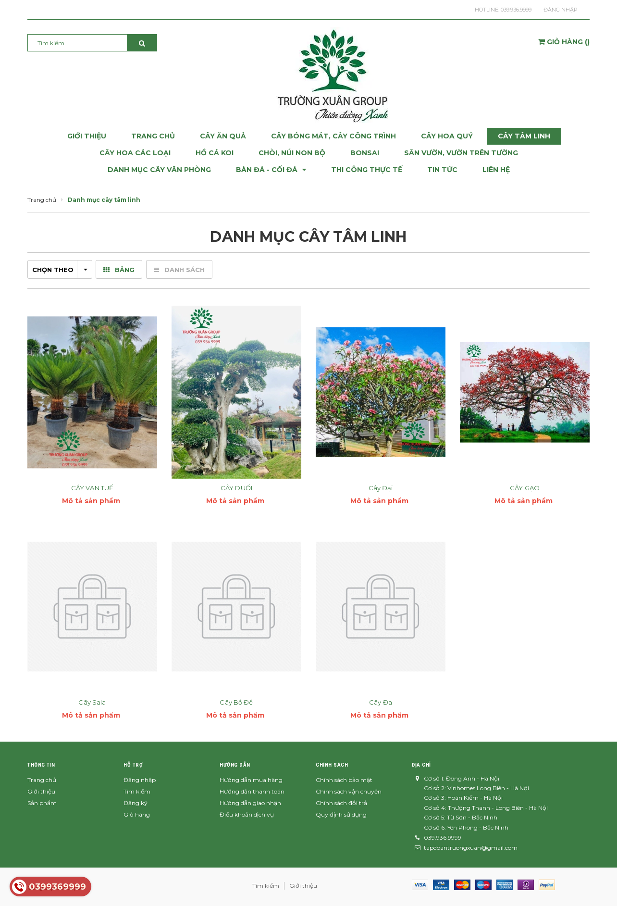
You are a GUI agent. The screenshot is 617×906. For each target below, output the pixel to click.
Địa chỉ (421, 765)
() (564, 41)
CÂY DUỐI (236, 488)
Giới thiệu (41, 791)
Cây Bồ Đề (236, 702)
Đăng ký (135, 803)
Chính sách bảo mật (344, 779)
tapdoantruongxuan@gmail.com (471, 847)
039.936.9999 (516, 9)
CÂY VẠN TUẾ (92, 488)
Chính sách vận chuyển (349, 791)
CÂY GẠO (525, 488)
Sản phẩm (42, 803)
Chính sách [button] (332, 765)
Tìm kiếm (136, 791)
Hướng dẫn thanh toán (252, 791)
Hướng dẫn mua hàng (251, 779)
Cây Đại (381, 488)
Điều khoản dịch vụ (247, 814)
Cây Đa (380, 702)
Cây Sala (92, 702)
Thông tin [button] (41, 765)
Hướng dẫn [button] (235, 765)
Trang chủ (41, 779)
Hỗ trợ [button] (133, 765)
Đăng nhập (560, 9)
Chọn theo (59, 269)
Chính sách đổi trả (341, 803)
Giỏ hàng (136, 814)
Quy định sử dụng (341, 814)
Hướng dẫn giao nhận (250, 803)
